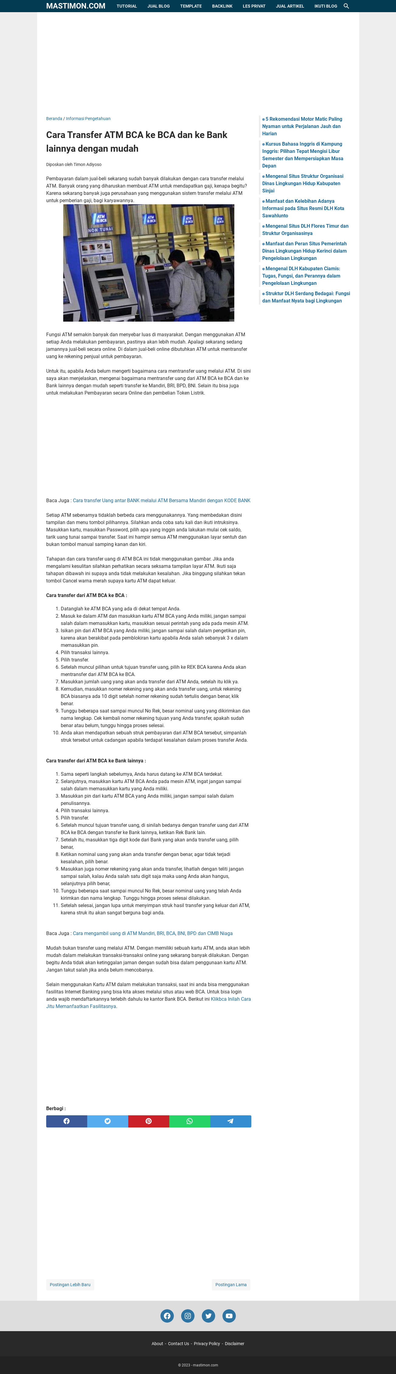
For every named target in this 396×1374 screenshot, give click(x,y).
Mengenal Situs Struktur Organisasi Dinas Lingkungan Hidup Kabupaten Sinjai (302, 183)
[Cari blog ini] (346, 6)
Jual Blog (158, 6)
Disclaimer (234, 1343)
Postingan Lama (231, 1284)
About (157, 1343)
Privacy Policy (207, 1343)
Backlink (222, 6)
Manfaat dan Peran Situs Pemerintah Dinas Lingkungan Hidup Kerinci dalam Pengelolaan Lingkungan (304, 251)
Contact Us (178, 1343)
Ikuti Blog (326, 6)
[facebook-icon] (167, 1316)
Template (191, 6)
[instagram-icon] (188, 1316)
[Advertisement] (198, 63)
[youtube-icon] (229, 1316)
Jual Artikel (290, 6)
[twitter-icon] (208, 1316)
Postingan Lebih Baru (70, 1284)
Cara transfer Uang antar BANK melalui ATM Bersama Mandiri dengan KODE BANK (161, 500)
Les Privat (254, 6)
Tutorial (127, 6)
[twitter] (107, 1121)
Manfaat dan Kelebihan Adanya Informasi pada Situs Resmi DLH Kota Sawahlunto (303, 208)
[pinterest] (148, 1121)
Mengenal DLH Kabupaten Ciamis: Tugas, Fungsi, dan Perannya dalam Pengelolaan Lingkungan (301, 276)
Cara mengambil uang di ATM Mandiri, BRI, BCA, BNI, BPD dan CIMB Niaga (153, 933)
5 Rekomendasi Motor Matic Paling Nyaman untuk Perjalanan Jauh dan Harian (302, 126)
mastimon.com (75, 6)
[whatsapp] (189, 1121)
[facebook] (66, 1121)
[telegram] (230, 1121)
